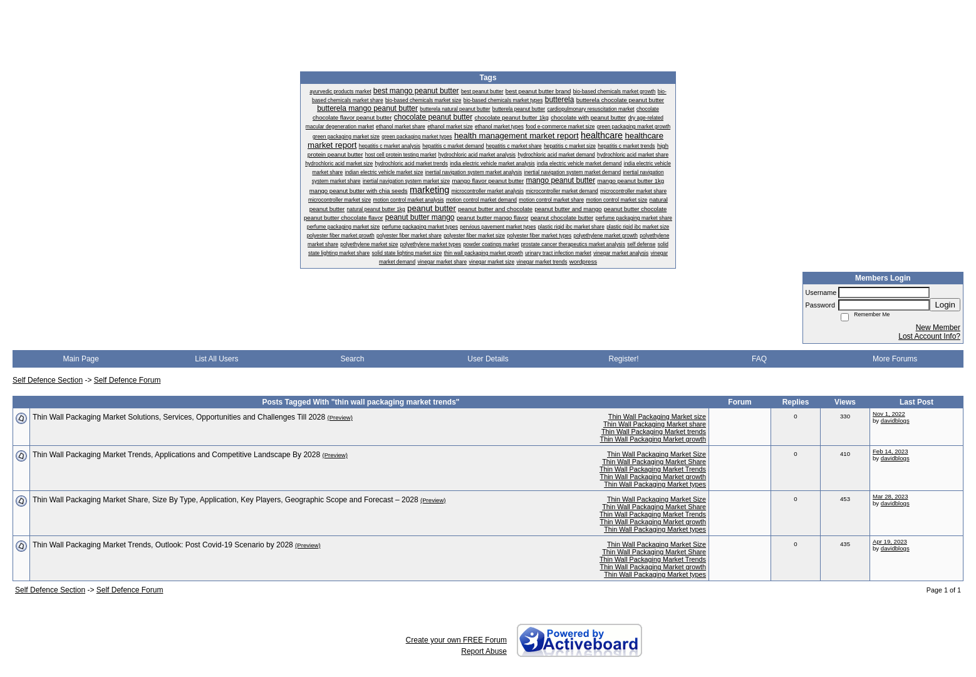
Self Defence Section (48, 380)
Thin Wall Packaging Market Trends (653, 469)
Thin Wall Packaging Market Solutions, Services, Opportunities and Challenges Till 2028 (179, 417)
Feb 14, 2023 (890, 451)
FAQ (759, 358)
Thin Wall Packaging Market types (655, 484)
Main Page (81, 358)
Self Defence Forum (127, 380)
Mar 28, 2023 (890, 496)
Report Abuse (484, 651)
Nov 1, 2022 (889, 413)
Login (945, 304)
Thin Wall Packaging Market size (657, 416)
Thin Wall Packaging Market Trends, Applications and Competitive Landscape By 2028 (176, 454)
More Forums (895, 358)
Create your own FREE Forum (456, 640)
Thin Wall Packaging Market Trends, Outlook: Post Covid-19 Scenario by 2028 (163, 544)
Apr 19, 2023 (890, 541)
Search (352, 358)
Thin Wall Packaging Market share (654, 424)
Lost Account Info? (929, 336)
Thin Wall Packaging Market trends (653, 431)
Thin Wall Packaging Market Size (656, 454)
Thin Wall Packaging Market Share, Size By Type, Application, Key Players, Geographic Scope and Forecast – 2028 (225, 499)
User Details (487, 358)
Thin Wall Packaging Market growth (653, 439)
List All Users (216, 358)
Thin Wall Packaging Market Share (654, 461)
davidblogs (895, 420)
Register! (624, 358)
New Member (938, 327)
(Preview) (340, 417)
